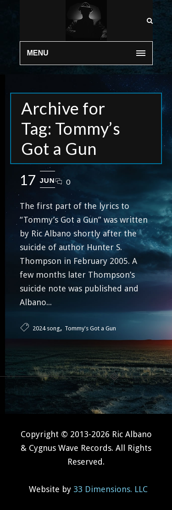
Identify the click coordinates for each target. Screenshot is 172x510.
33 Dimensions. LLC (110, 489)
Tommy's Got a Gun (90, 328)
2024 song (46, 328)
